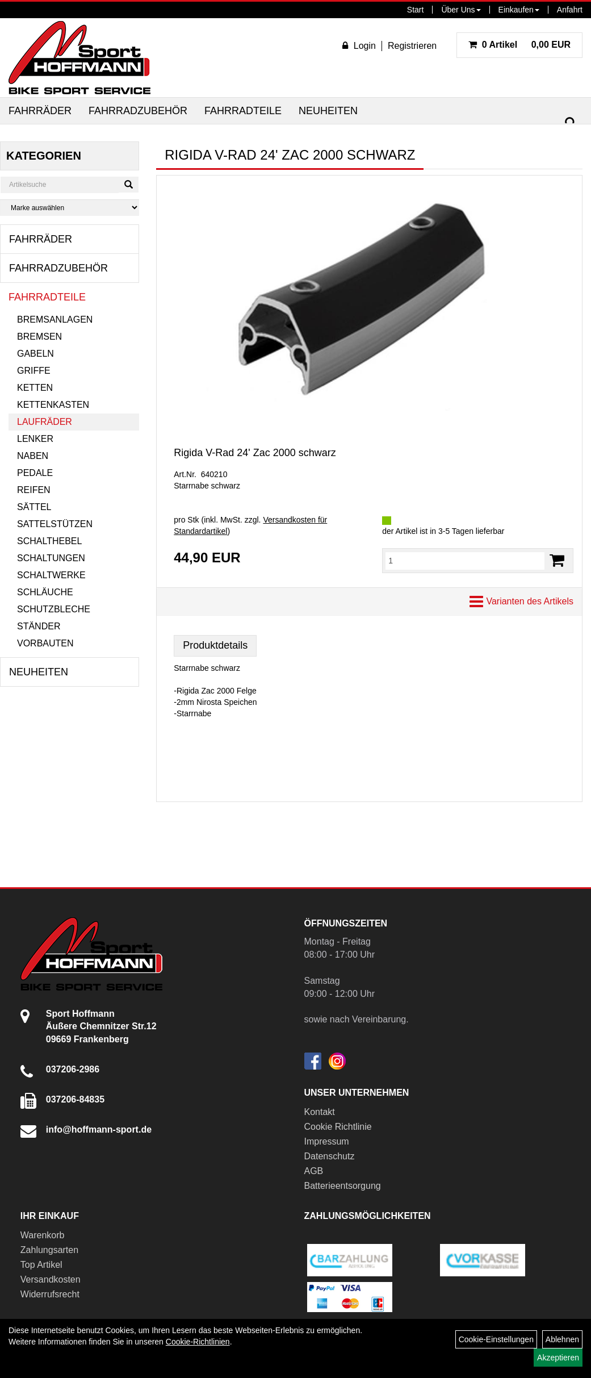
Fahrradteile (243, 110)
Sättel (34, 507)
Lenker (35, 439)
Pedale (35, 473)
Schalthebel (49, 541)
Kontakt (319, 1112)
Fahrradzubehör (138, 110)
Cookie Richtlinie (338, 1126)
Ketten (35, 387)
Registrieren (412, 46)
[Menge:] (464, 561)
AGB (314, 1171)
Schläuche (45, 592)
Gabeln (35, 353)
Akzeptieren (558, 1357)
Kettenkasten (53, 405)
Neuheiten (328, 110)
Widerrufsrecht (49, 1294)
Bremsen (39, 336)
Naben (32, 456)
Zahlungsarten (49, 1250)
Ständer (38, 626)
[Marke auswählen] (69, 207)
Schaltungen (51, 558)
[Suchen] (570, 123)
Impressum (326, 1141)
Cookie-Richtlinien (198, 1341)
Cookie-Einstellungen (496, 1339)
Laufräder (44, 422)
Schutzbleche (53, 609)
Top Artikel (41, 1265)
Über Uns (460, 10)
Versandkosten (50, 1279)
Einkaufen (518, 10)
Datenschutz (329, 1156)
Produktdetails (215, 645)
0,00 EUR (519, 44)
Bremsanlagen (55, 319)
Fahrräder (40, 110)
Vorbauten (45, 643)
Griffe (34, 370)
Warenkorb (42, 1235)
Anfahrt (569, 10)
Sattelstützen (55, 524)
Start (415, 10)
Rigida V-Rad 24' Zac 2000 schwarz (255, 452)
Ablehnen (562, 1339)
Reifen (34, 490)
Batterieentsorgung (342, 1186)
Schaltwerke (51, 575)
